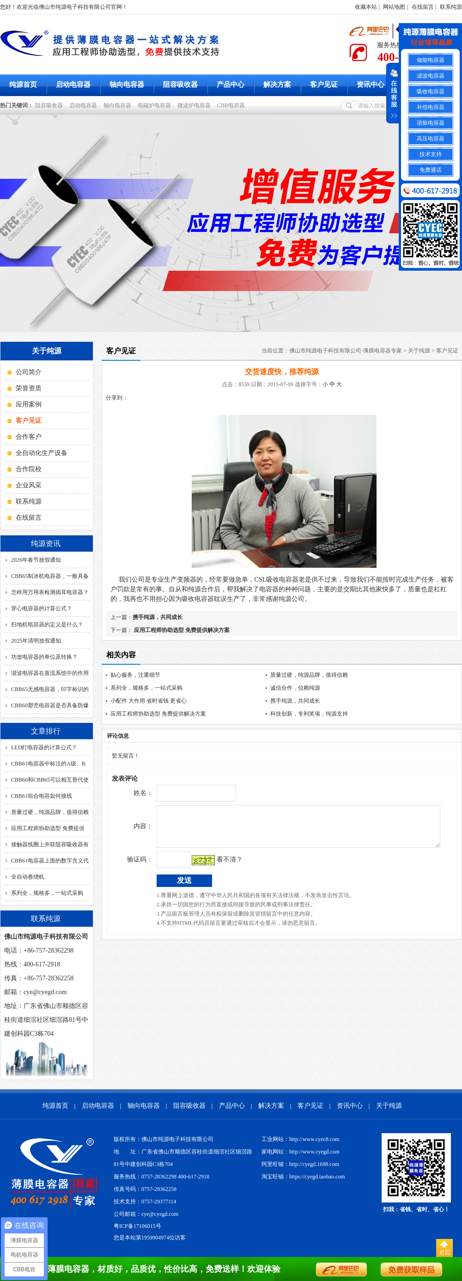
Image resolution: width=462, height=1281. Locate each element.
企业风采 (29, 485)
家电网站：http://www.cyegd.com (300, 1151)
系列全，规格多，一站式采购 (47, 893)
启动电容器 (73, 84)
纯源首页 (23, 84)
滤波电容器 (430, 76)
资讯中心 (370, 84)
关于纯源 (419, 350)
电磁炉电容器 (156, 105)
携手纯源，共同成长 (157, 617)
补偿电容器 (430, 107)
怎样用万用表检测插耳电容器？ (50, 592)
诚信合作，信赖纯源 (295, 688)
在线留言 (423, 7)
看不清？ (210, 866)
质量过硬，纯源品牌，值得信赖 (50, 812)
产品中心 (230, 84)
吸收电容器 (430, 91)
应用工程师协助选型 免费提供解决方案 (181, 630)
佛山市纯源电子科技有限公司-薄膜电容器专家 (345, 350)
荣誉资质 (29, 388)
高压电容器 (430, 138)
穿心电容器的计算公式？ (41, 608)
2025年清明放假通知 (36, 640)
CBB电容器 (232, 105)
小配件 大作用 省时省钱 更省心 (148, 701)
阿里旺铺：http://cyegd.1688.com (300, 1164)
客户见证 (324, 84)
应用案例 (29, 404)
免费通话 (430, 170)
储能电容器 (430, 60)
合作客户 (29, 436)
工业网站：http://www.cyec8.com (300, 1139)
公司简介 (29, 372)
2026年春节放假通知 (36, 560)
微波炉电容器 (195, 105)
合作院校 (29, 469)
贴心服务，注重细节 (135, 675)
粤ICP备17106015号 (137, 1226)
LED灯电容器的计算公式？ (44, 747)
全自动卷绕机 (27, 877)
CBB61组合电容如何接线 (41, 796)
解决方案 (277, 84)
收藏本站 (366, 7)
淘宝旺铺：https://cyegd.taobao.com (303, 1176)
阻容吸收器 (180, 84)
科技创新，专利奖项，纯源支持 (309, 713)
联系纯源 (451, 7)
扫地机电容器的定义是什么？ (47, 624)
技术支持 (430, 154)
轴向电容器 (126, 84)
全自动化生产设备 (41, 452)
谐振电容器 (430, 123)
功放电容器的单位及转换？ (44, 657)
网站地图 (394, 7)
